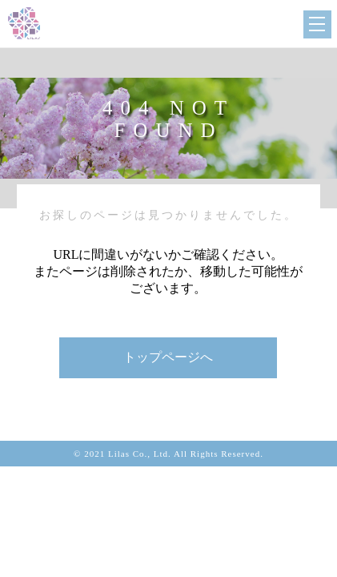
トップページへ (168, 357)
